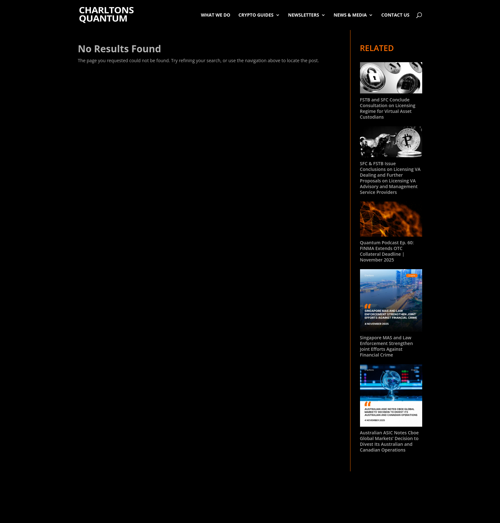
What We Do (215, 15)
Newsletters (303, 15)
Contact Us (395, 15)
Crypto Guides (256, 15)
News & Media (350, 15)
